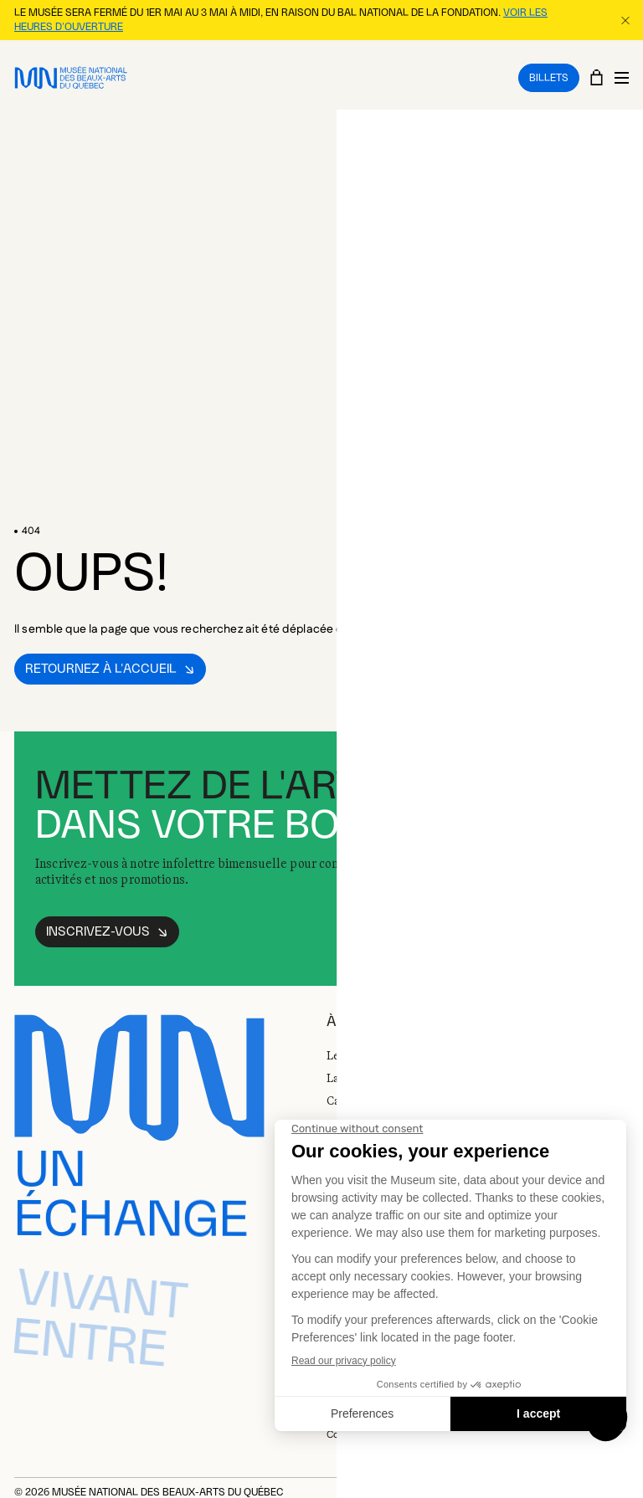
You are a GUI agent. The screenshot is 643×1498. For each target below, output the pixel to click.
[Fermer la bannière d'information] (625, 20)
